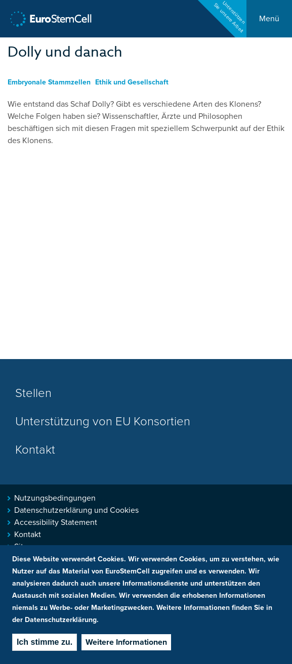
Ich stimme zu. (44, 642)
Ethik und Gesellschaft (132, 82)
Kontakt (35, 449)
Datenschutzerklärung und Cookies (76, 510)
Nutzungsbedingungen (55, 498)
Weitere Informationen (126, 642)
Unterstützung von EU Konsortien (102, 421)
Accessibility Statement (55, 522)
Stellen (33, 393)
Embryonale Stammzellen (49, 82)
